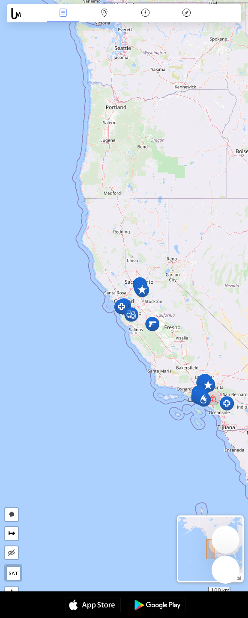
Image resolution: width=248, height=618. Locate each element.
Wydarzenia (63, 13)
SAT (13, 573)
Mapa (104, 13)
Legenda (186, 13)
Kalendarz (145, 13)
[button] (208, 385)
